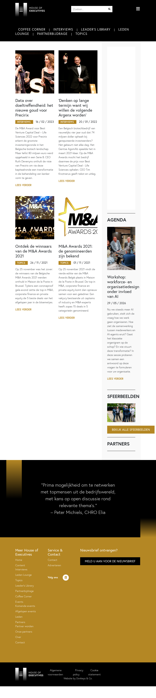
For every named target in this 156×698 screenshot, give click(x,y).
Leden (19, 616)
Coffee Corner (31, 29)
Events (19, 601)
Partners (20, 622)
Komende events (25, 606)
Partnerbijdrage (52, 33)
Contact (20, 642)
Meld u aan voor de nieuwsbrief (110, 561)
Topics (81, 33)
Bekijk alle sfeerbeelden (131, 429)
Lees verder (23, 185)
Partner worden (24, 626)
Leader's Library (95, 29)
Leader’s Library (24, 585)
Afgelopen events (25, 611)
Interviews (63, 29)
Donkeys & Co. (84, 678)
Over (18, 637)
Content (20, 565)
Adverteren (54, 565)
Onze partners (23, 631)
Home (18, 560)
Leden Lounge (23, 574)
